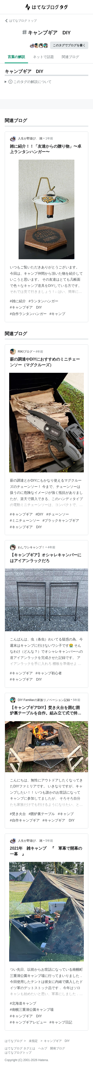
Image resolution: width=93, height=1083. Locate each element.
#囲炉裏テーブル (42, 814)
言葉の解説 (16, 57)
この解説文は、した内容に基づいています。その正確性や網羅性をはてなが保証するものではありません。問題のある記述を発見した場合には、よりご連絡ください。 (28, 82)
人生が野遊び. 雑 (30, 138)
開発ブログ (57, 1048)
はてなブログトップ (18, 1052)
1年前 (49, 138)
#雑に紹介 (18, 301)
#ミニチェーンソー (25, 520)
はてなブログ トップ (21, 20)
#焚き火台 (18, 814)
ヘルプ (42, 1048)
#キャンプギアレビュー (28, 1022)
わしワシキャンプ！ (31, 547)
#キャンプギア (21, 514)
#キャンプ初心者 (49, 673)
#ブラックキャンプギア (61, 520)
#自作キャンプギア (25, 820)
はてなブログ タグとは (20, 1048)
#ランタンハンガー (44, 301)
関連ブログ (70, 57)
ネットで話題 (43, 57)
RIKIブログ (25, 351)
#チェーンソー (57, 514)
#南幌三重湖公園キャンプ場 (32, 1010)
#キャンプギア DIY (26, 307)
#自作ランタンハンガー (28, 314)
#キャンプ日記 (61, 1022)
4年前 (39, 351)
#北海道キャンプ (23, 1003)
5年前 (77, 700)
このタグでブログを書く (69, 45)
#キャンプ (57, 314)
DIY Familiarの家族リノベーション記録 (44, 700)
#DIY (39, 514)
